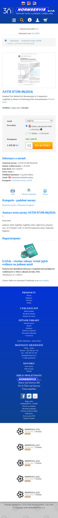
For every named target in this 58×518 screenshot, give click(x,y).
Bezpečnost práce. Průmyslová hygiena (18, 205)
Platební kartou (29, 323)
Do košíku (43, 145)
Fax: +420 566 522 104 (29, 353)
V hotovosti (29, 335)
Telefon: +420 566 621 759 (29, 350)
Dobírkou (29, 328)
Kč (37, 29)
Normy (29, 295)
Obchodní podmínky (29, 408)
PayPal (29, 326)
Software (29, 300)
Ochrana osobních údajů (29, 411)
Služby (29, 303)
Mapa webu (29, 401)
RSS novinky (28, 369)
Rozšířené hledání (29, 314)
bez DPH (35, 33)
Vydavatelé (14, 40)
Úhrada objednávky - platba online (29, 341)
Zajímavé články (29, 418)
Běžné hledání (29, 311)
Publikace (29, 298)
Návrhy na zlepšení (29, 406)
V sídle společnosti (29, 358)
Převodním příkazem (29, 333)
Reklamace (29, 413)
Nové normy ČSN (29, 416)
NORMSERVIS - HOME (29, 404)
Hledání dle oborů (29, 316)
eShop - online (29, 348)
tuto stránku (44, 280)
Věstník (29, 371)
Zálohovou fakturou (29, 330)
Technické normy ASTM (31, 40)
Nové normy (29, 366)
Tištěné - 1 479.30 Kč (39, 133)
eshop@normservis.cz (29, 355)
